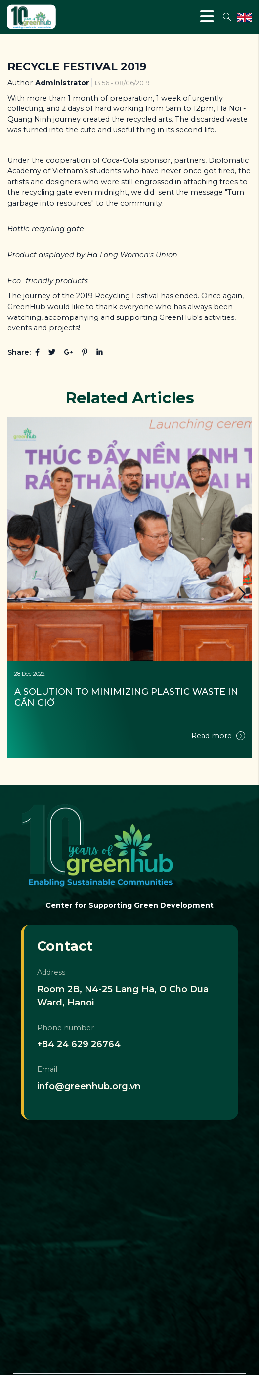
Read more (218, 735)
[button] (242, 594)
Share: (19, 352)
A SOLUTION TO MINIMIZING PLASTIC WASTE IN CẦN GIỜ (127, 697)
